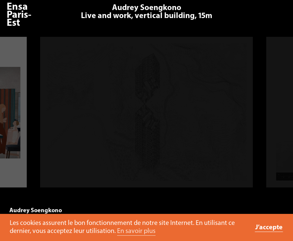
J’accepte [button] (269, 227)
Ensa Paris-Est (19, 15)
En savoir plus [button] (136, 231)
